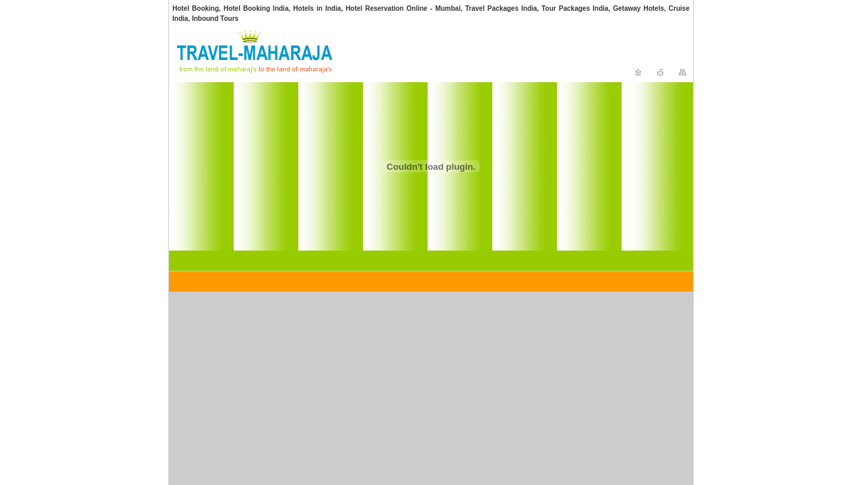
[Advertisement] (438, 54)
